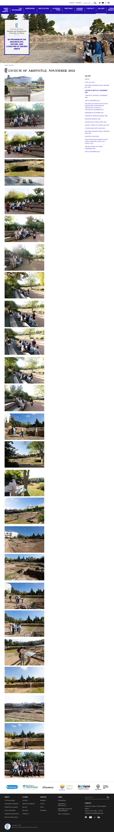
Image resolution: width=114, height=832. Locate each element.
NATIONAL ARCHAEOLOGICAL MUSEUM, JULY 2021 (97, 86)
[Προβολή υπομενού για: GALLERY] (105, 8)
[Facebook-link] (99, 3)
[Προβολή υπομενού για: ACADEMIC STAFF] (61, 8)
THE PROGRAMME (17, 9)
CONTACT (90, 8)
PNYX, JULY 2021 (90, 82)
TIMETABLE (68, 8)
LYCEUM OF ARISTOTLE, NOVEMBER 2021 (96, 91)
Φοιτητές (25, 810)
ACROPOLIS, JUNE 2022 (92, 136)
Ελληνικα (78, 3)
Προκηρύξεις (62, 800)
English (72, 3)
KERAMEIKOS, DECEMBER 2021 (94, 113)
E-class (42, 803)
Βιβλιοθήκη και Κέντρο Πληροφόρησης (65, 809)
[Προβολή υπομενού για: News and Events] (9, 8)
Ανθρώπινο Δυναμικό (11, 807)
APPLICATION (44, 8)
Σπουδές (25, 800)
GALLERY (101, 8)
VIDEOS (87, 79)
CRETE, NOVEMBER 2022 (92, 151)
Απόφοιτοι (25, 814)
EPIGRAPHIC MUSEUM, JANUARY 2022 (96, 116)
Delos (42, 807)
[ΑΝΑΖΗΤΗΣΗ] (90, 3)
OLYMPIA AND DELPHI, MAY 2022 (95, 128)
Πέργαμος (43, 810)
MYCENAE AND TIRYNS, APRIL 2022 (95, 122)
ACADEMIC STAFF (56, 9)
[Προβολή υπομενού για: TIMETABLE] (73, 8)
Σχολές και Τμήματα (28, 803)
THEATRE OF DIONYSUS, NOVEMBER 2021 (96, 96)
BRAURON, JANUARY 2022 (93, 119)
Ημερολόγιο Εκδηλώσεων (62, 804)
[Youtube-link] (103, 3)
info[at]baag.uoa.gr (97, 813)
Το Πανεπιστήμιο (10, 800)
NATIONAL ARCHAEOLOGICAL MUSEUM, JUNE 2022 (97, 132)
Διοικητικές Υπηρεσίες (11, 803)
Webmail (43, 800)
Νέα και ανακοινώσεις (11, 817)
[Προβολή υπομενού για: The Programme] (23, 8)
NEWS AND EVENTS (5, 10)
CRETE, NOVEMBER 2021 (92, 100)
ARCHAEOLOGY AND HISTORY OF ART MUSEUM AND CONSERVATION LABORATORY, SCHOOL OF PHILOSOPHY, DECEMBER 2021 (96, 106)
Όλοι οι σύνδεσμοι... (64, 814)
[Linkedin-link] (108, 3)
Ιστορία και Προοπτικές (12, 814)
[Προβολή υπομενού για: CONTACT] (95, 8)
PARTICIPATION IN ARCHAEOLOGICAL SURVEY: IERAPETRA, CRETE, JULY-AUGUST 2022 (96, 141)
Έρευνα (24, 807)
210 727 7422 (93, 811)
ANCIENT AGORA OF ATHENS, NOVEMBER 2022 (94, 147)
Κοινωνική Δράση (10, 810)
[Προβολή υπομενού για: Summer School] (84, 8)
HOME (6, 65)
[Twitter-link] (105, 3)
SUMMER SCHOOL (79, 9)
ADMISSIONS (30, 8)
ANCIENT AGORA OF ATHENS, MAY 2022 (97, 125)
